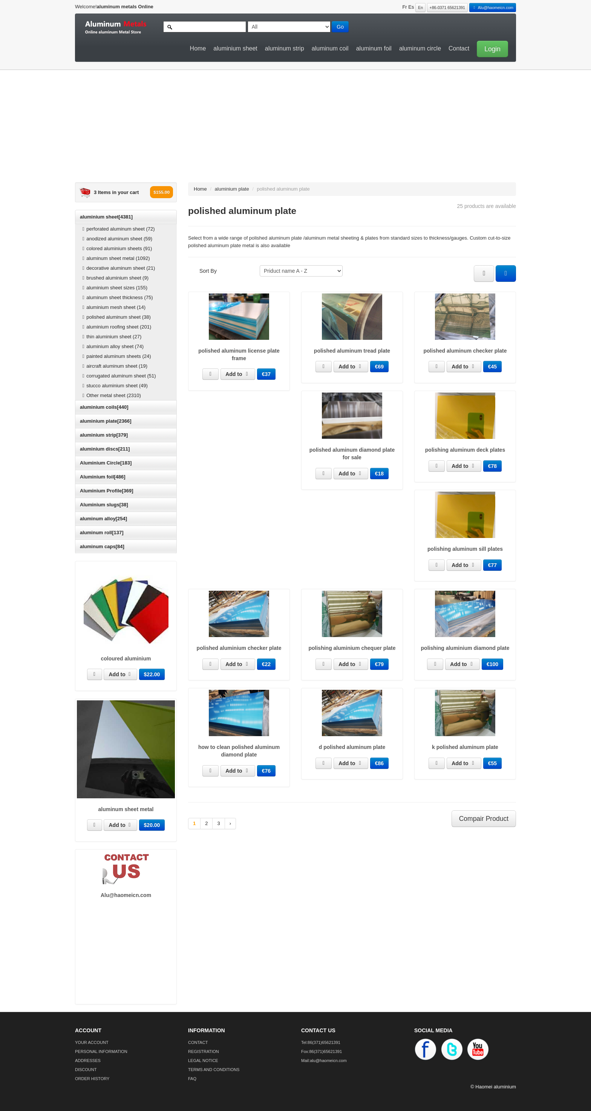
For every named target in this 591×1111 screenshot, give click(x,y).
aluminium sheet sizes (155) (113, 287)
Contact (459, 48)
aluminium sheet (235, 48)
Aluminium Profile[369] (106, 491)
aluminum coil (330, 48)
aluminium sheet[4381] (106, 217)
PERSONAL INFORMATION (101, 1051)
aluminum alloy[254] (103, 518)
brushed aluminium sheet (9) (114, 278)
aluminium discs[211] (105, 449)
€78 (492, 466)
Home (198, 48)
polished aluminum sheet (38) (115, 317)
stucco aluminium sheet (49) (114, 385)
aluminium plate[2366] (106, 421)
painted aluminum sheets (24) (115, 356)
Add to (120, 674)
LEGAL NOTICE (203, 1060)
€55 (492, 763)
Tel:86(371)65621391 (320, 1042)
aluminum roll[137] (102, 532)
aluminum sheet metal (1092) (115, 258)
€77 (492, 565)
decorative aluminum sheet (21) (117, 268)
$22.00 (152, 674)
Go (340, 27)
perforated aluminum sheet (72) (117, 229)
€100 (492, 664)
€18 (379, 474)
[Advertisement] (290, 129)
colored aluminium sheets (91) (116, 248)
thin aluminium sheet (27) (110, 336)
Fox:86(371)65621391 (321, 1051)
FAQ (192, 1078)
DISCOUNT (85, 1069)
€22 (266, 664)
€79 (379, 664)
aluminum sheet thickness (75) (116, 297)
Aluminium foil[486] (103, 477)
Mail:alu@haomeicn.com (324, 1060)
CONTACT (198, 1042)
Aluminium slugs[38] (104, 504)
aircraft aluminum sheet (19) (113, 366)
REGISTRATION (203, 1051)
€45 (492, 367)
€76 (266, 771)
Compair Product (483, 818)
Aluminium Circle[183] (106, 463)
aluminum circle (420, 48)
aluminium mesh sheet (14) (112, 307)
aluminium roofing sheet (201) (115, 327)
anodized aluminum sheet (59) (116, 238)
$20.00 (152, 825)
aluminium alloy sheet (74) (112, 346)
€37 (266, 374)
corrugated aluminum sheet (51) (118, 376)
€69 (379, 367)
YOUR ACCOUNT (92, 1042)
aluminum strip (284, 48)
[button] (490, 48)
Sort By (208, 271)
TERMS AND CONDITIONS (213, 1069)
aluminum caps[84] (102, 546)
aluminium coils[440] (104, 407)
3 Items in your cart (116, 192)
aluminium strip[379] (104, 435)
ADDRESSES (88, 1060)
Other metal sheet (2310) (110, 395)
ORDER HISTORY (92, 1078)
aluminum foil (374, 48)
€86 (379, 763)
